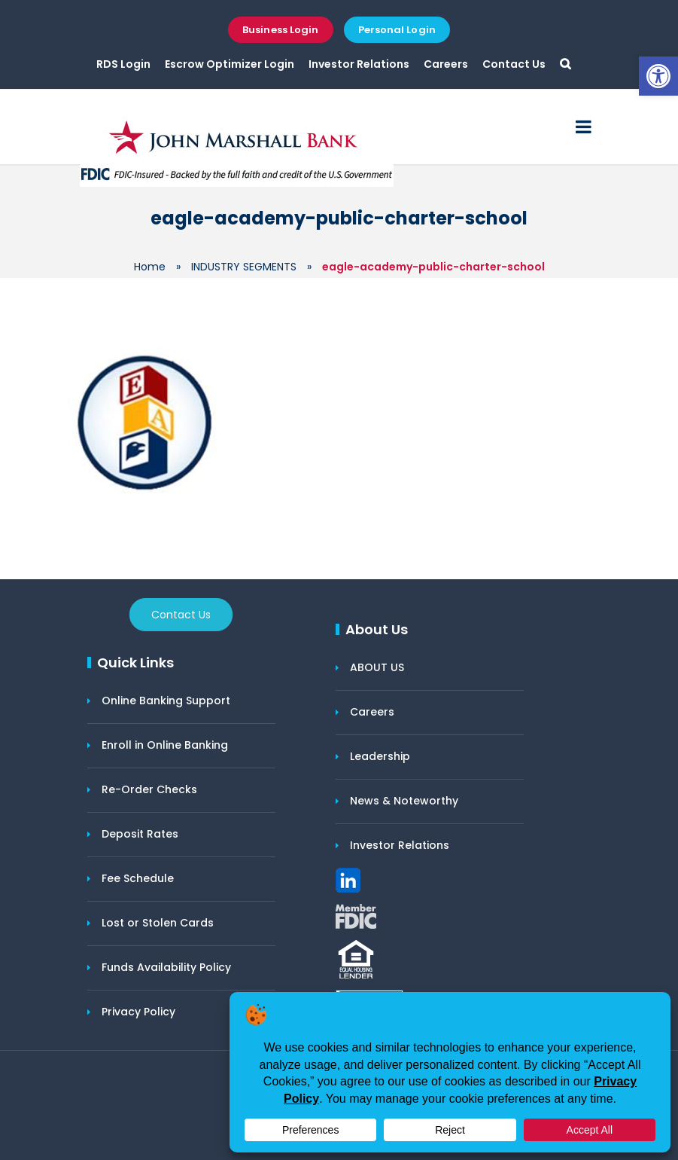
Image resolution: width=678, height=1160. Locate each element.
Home (150, 266)
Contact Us (514, 64)
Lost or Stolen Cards (158, 922)
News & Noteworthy (404, 800)
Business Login (280, 30)
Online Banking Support (166, 700)
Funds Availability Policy (166, 967)
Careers (446, 64)
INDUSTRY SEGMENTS (243, 266)
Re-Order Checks (149, 789)
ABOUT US (377, 667)
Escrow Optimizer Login (229, 64)
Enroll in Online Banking (165, 744)
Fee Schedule (138, 878)
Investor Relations (359, 64)
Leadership (380, 756)
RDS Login (123, 64)
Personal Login (397, 30)
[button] (658, 76)
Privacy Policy (138, 1011)
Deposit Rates (140, 833)
